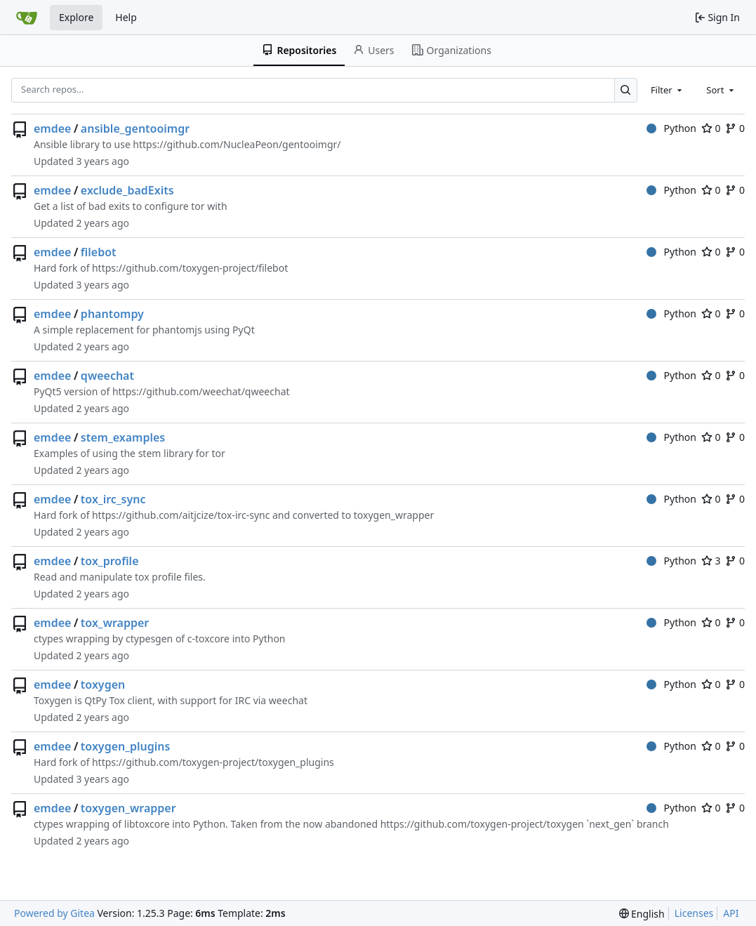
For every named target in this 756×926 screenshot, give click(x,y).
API (730, 913)
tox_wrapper (115, 623)
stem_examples (123, 437)
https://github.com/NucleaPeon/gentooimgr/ (236, 144)
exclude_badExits (127, 190)
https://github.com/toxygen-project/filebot (190, 268)
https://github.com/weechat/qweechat (201, 391)
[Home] (26, 17)
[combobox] (667, 90)
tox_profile (110, 561)
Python (671, 128)
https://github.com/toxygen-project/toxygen (482, 824)
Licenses (694, 913)
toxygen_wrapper (128, 808)
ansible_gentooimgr (135, 128)
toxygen (103, 684)
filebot (99, 252)
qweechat (107, 376)
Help (126, 17)
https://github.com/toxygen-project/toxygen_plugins (213, 762)
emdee (52, 128)
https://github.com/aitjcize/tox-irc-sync (181, 515)
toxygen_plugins (126, 746)
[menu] (642, 913)
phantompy (112, 314)
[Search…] (625, 90)
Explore (76, 17)
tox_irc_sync (113, 499)
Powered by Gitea (54, 913)
